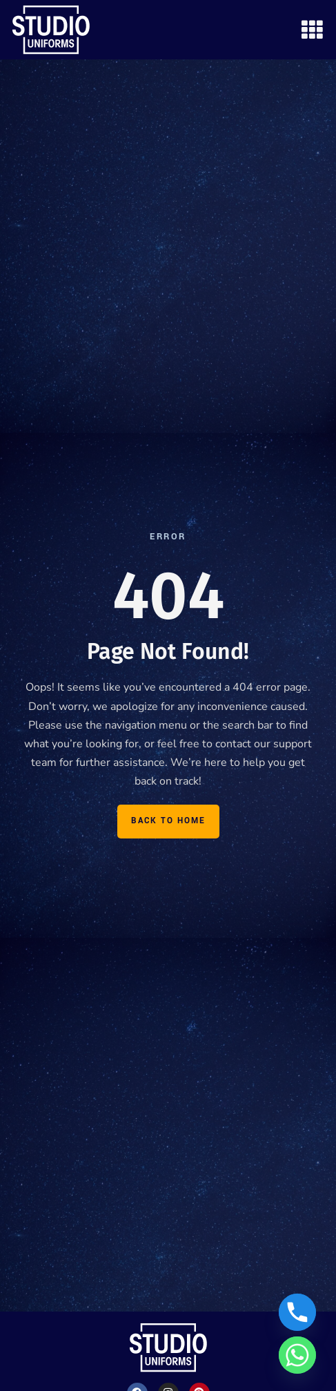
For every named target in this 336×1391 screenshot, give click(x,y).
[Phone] (297, 1312)
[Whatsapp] (297, 1355)
